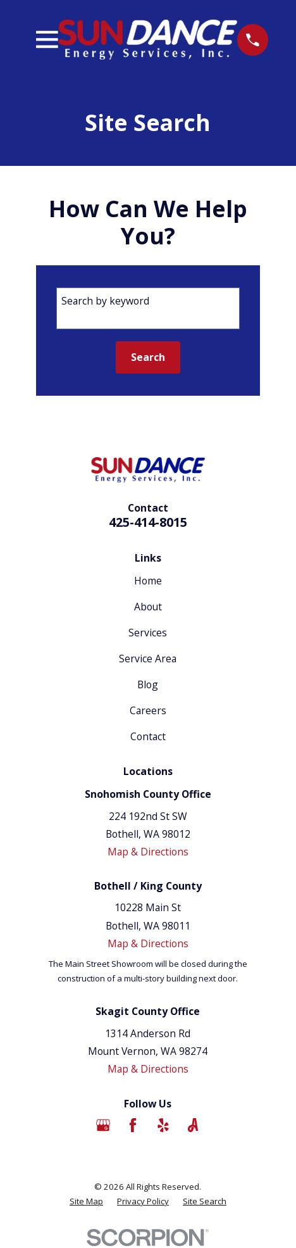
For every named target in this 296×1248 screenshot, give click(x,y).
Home (148, 581)
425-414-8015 (148, 522)
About (148, 607)
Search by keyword (105, 301)
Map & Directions (148, 852)
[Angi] (193, 1125)
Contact (148, 736)
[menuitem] (86, 1201)
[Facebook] (133, 1125)
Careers (148, 710)
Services (147, 633)
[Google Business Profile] (103, 1125)
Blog (147, 684)
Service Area (147, 658)
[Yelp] (163, 1125)
